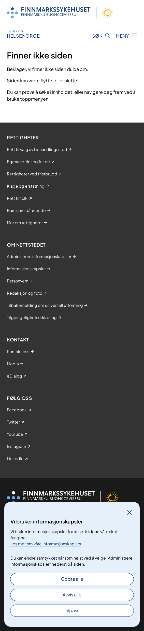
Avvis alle (72, 594)
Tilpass (72, 610)
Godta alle (72, 579)
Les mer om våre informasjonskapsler (45, 543)
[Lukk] (129, 512)
